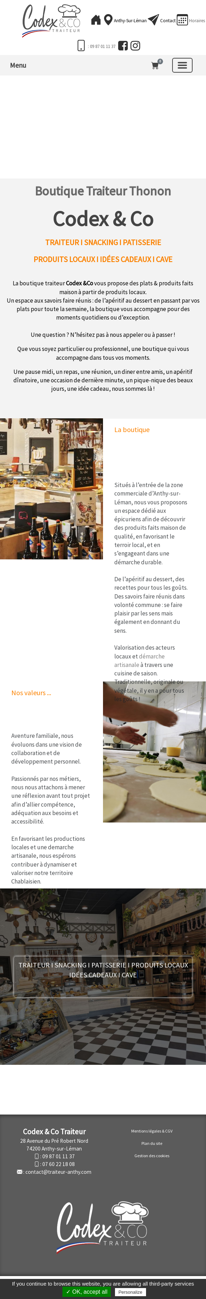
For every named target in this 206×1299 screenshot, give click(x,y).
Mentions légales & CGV (151, 1131)
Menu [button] (18, 65)
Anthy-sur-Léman (131, 21)
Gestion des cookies (151, 1155)
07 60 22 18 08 (58, 1164)
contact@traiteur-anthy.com (58, 1172)
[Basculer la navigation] (182, 65)
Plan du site (151, 1143)
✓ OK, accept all (86, 1292)
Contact (168, 21)
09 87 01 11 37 (58, 1156)
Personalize (131, 1292)
